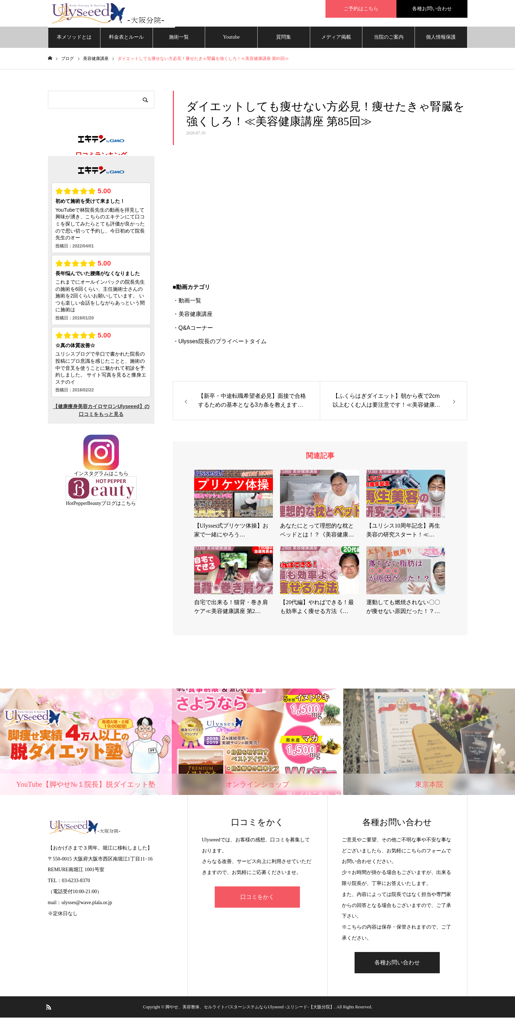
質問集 (283, 38)
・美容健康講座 (193, 316)
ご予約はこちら (361, 8)
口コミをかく (257, 899)
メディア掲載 (336, 38)
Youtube (231, 38)
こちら (121, 475)
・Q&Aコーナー (193, 329)
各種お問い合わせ (432, 8)
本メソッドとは (74, 38)
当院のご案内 (389, 38)
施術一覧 (179, 38)
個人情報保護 (441, 38)
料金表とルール (126, 38)
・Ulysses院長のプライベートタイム (220, 343)
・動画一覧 (187, 302)
